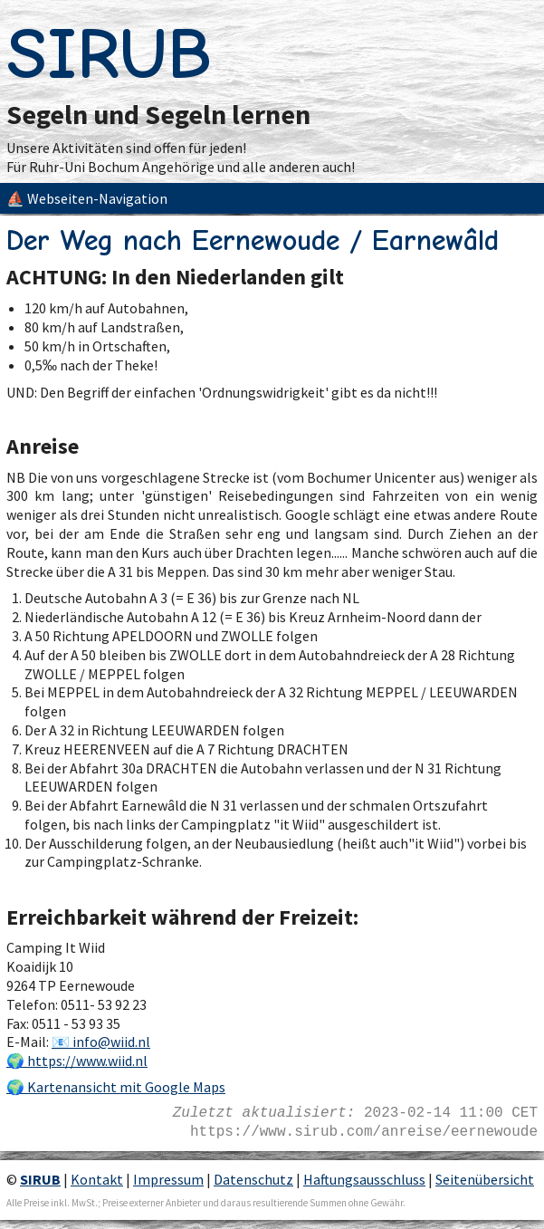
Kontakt (97, 1179)
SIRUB (109, 54)
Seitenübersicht (484, 1179)
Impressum (168, 1179)
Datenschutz (253, 1179)
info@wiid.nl (111, 1041)
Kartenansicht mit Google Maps (126, 1087)
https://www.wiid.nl (87, 1060)
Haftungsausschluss (364, 1179)
